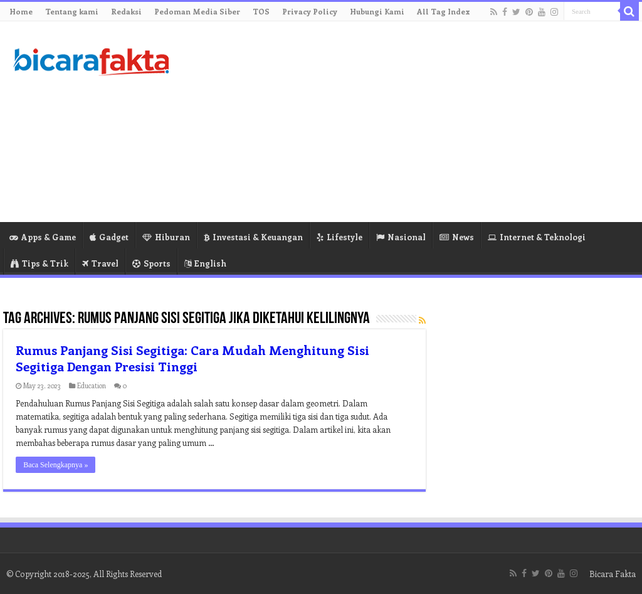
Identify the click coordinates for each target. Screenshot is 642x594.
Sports (151, 263)
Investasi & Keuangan (253, 236)
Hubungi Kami (377, 11)
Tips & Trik (39, 263)
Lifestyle (339, 236)
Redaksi (126, 11)
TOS (261, 11)
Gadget (109, 236)
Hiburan (166, 236)
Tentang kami (71, 11)
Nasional (401, 236)
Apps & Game (42, 236)
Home (21, 11)
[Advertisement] (401, 121)
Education (91, 385)
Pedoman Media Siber (197, 11)
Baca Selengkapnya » (55, 464)
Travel (100, 263)
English (205, 263)
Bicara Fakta (612, 573)
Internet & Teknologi (537, 236)
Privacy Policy (309, 11)
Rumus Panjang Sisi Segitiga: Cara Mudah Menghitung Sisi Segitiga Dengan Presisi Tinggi (192, 357)
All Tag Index (443, 11)
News (456, 236)
